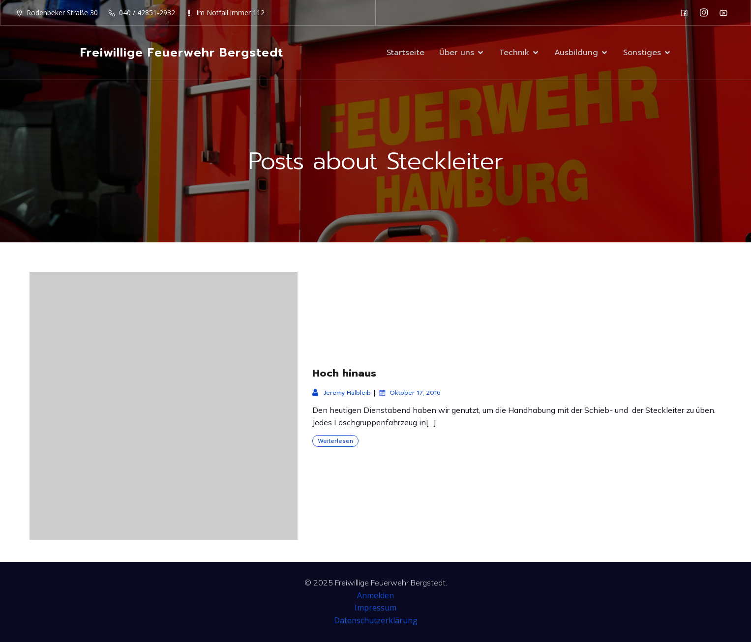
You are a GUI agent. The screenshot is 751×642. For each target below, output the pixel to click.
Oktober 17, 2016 (409, 392)
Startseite (405, 52)
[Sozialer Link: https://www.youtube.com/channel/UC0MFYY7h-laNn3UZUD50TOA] (726, 12)
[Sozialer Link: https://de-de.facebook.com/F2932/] (686, 12)
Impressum (375, 607)
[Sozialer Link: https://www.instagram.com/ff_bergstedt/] (706, 12)
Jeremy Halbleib (341, 392)
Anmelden (375, 595)
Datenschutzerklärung (376, 620)
